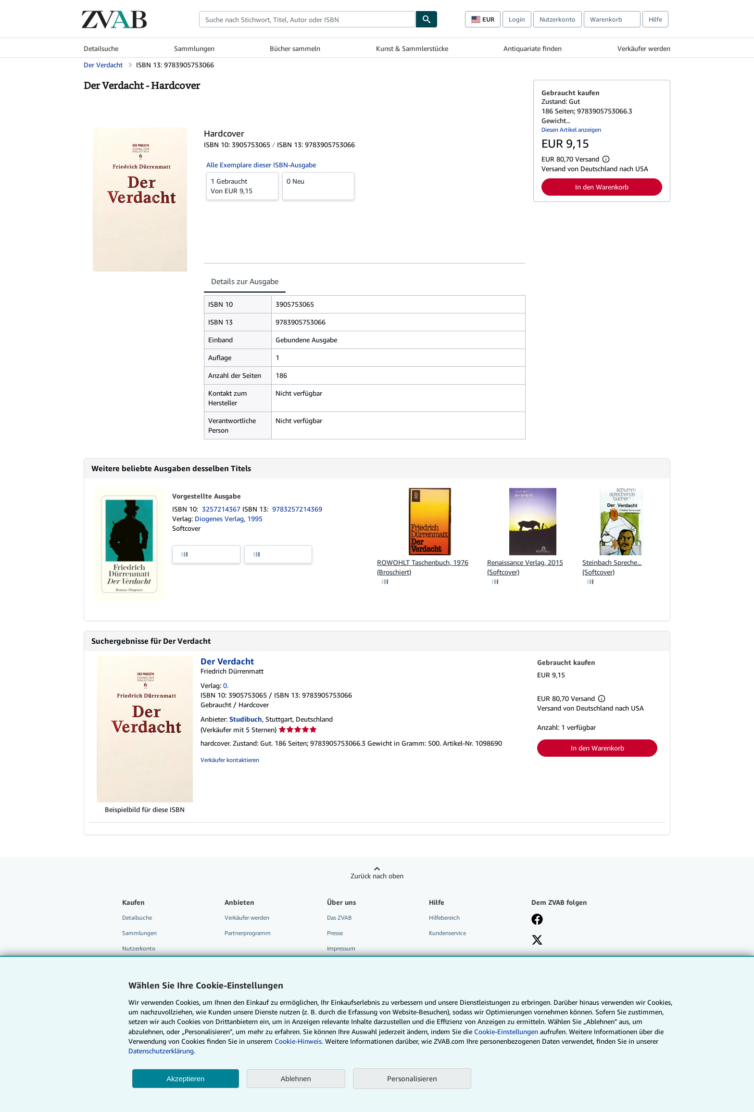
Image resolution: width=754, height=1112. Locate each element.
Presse (335, 933)
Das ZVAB (339, 917)
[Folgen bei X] (537, 941)
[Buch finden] (426, 19)
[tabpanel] (365, 367)
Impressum (341, 948)
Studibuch (245, 719)
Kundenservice (447, 933)
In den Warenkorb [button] (601, 187)
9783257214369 (297, 509)
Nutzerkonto (558, 19)
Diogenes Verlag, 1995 (229, 518)
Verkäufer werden (643, 48)
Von (242, 185)
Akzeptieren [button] (185, 1079)
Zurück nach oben (377, 876)
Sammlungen (194, 48)
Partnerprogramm (248, 933)
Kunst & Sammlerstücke (412, 48)
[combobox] (307, 19)
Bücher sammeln (295, 48)
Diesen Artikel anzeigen (571, 129)
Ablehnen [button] (296, 1079)
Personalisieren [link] (412, 1078)
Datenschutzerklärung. (161, 1051)
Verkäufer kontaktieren (230, 759)
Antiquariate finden (532, 48)
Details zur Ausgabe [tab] (244, 281)
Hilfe (655, 19)
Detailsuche (101, 48)
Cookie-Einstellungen (506, 1031)
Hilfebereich (444, 917)
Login (517, 19)
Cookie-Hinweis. (299, 1041)
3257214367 (222, 509)
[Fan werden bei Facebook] (537, 920)
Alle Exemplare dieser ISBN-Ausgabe (261, 165)
